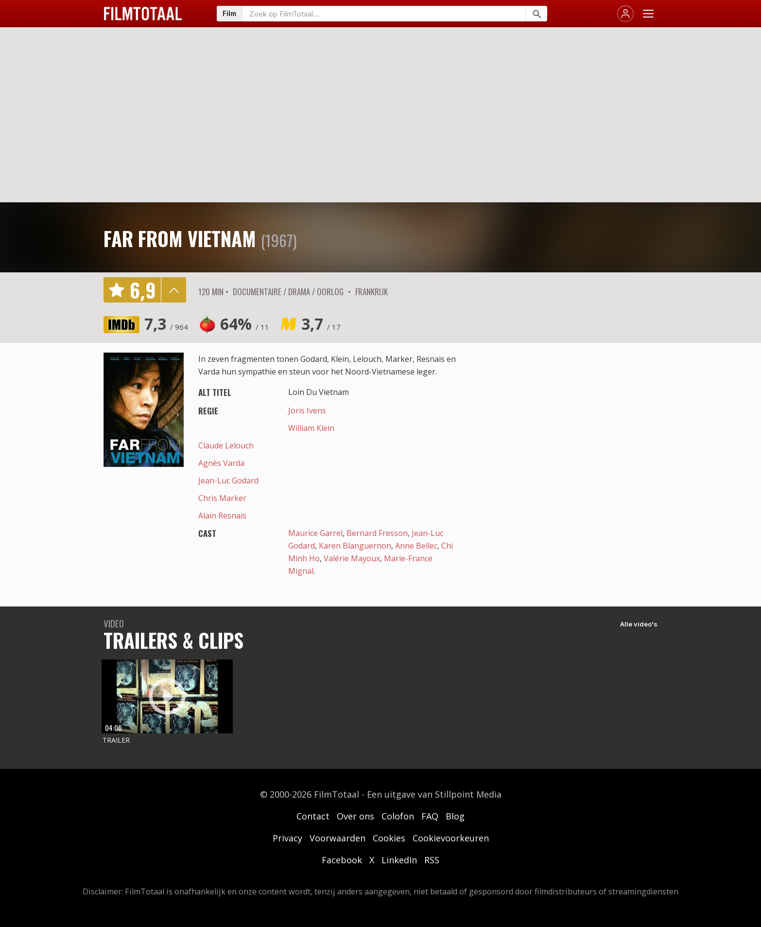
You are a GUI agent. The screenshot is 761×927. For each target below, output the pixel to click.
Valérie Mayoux (352, 558)
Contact (312, 816)
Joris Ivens (307, 410)
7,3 (166, 323)
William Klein (311, 428)
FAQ (429, 816)
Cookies (389, 838)
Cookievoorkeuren (451, 838)
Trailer (116, 740)
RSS (431, 860)
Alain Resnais (222, 515)
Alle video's (638, 624)
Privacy (287, 838)
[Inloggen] (625, 13)
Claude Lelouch (226, 445)
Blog (455, 816)
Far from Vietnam (180, 238)
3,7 (321, 323)
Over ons (355, 816)
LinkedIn (399, 860)
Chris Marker (222, 498)
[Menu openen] (648, 13)
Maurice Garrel (315, 533)
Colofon (397, 816)
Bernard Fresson (377, 533)
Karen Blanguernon (355, 545)
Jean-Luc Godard (228, 480)
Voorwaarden (337, 838)
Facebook (342, 860)
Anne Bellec (416, 545)
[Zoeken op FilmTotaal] (383, 13)
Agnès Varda (221, 463)
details (173, 290)
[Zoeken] (536, 13)
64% (244, 323)
